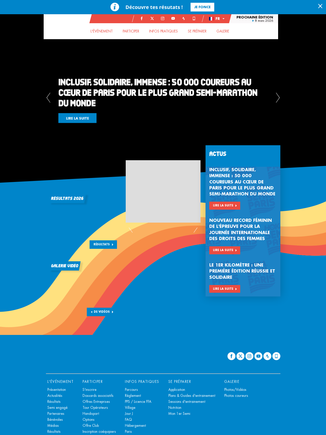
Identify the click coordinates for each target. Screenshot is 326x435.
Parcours (131, 389)
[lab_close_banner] (320, 6)
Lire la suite (223, 205)
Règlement (133, 395)
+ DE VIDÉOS (100, 311)
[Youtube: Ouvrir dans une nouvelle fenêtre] (175, 18)
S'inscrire (90, 389)
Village (130, 407)
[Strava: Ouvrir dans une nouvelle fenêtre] (186, 18)
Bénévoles (55, 419)
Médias (53, 425)
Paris (128, 431)
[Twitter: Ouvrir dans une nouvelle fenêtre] (154, 18)
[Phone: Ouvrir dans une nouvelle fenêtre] (196, 18)
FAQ (128, 419)
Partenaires (55, 413)
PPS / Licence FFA (138, 401)
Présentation (56, 389)
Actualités (54, 395)
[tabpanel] (163, 98)
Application (176, 389)
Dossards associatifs (98, 395)
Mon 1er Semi (179, 413)
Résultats (102, 244)
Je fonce (202, 7)
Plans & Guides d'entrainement (191, 395)
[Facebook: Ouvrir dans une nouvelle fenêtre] (144, 18)
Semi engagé (57, 407)
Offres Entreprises (96, 401)
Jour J (129, 413)
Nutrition (174, 407)
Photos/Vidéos (235, 389)
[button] (218, 18)
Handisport (91, 413)
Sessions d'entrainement (186, 401)
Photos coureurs (236, 395)
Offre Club (91, 425)
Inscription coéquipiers (99, 431)
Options (89, 419)
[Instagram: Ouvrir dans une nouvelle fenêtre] (165, 18)
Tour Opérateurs (95, 407)
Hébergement (135, 425)
